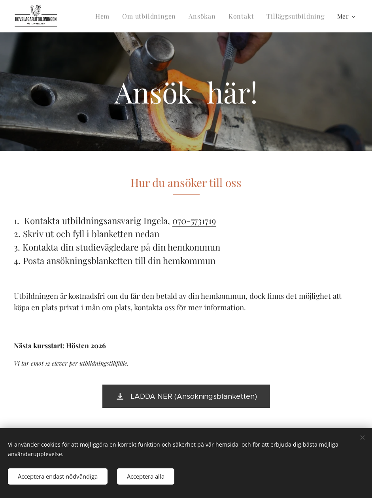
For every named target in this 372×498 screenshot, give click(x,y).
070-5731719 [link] (194, 220)
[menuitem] (114, 16)
